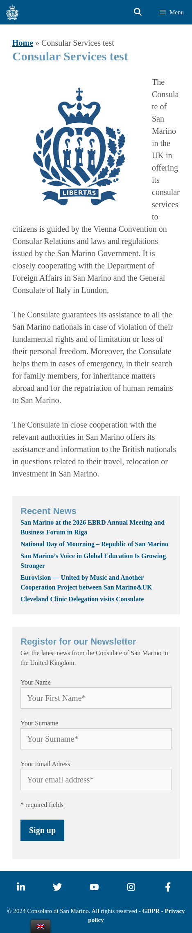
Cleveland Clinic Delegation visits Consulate (83, 599)
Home (22, 42)
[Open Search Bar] (138, 12)
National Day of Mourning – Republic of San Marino (94, 544)
